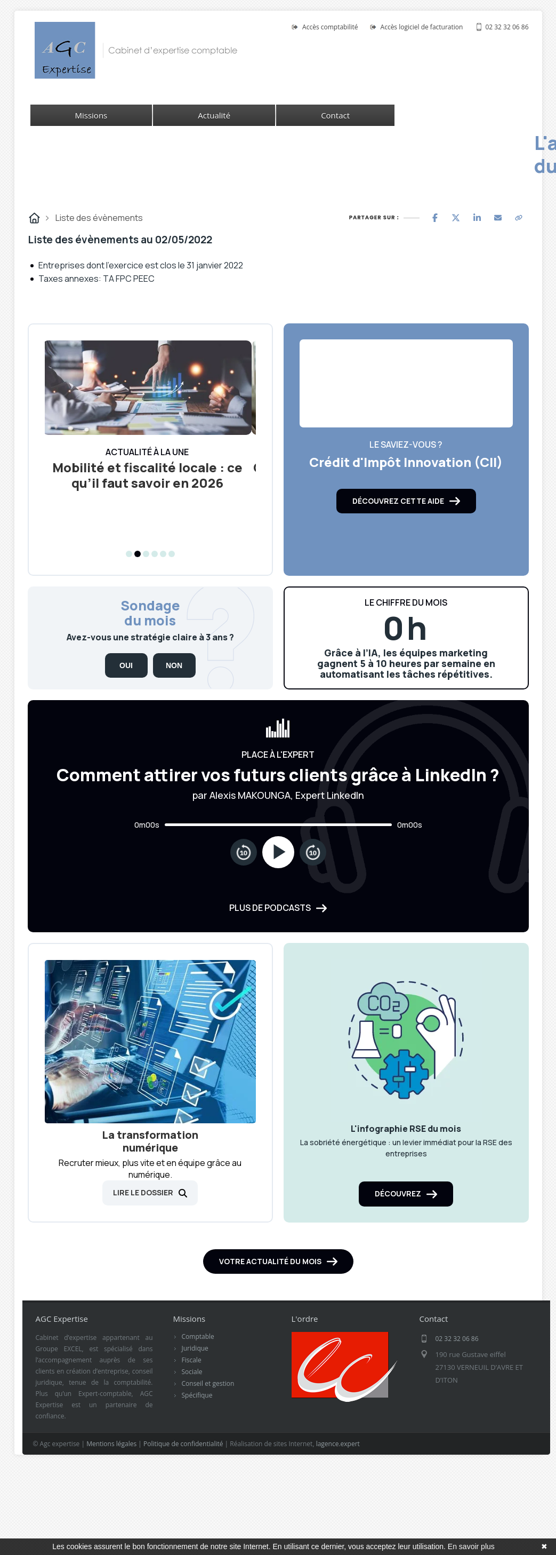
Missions (91, 115)
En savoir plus (471, 1546)
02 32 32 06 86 (506, 26)
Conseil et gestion (208, 1390)
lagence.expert (338, 1450)
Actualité (214, 115)
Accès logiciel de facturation (422, 26)
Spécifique (197, 1402)
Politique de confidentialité (183, 1450)
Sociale (192, 1378)
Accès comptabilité (330, 26)
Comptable (198, 1343)
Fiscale (192, 1366)
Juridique (195, 1355)
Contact (335, 115)
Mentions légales (111, 1450)
